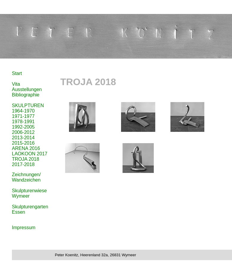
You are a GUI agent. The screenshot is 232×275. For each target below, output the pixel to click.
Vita (16, 84)
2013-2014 (23, 137)
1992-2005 (23, 126)
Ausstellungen (27, 89)
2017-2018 (23, 164)
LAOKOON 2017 (29, 153)
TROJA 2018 (25, 159)
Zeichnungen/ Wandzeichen (26, 177)
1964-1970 (23, 110)
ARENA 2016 (26, 148)
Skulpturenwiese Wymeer (29, 193)
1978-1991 (23, 121)
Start (17, 73)
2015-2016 (23, 143)
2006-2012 (23, 132)
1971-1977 (23, 116)
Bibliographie (26, 94)
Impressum (23, 227)
